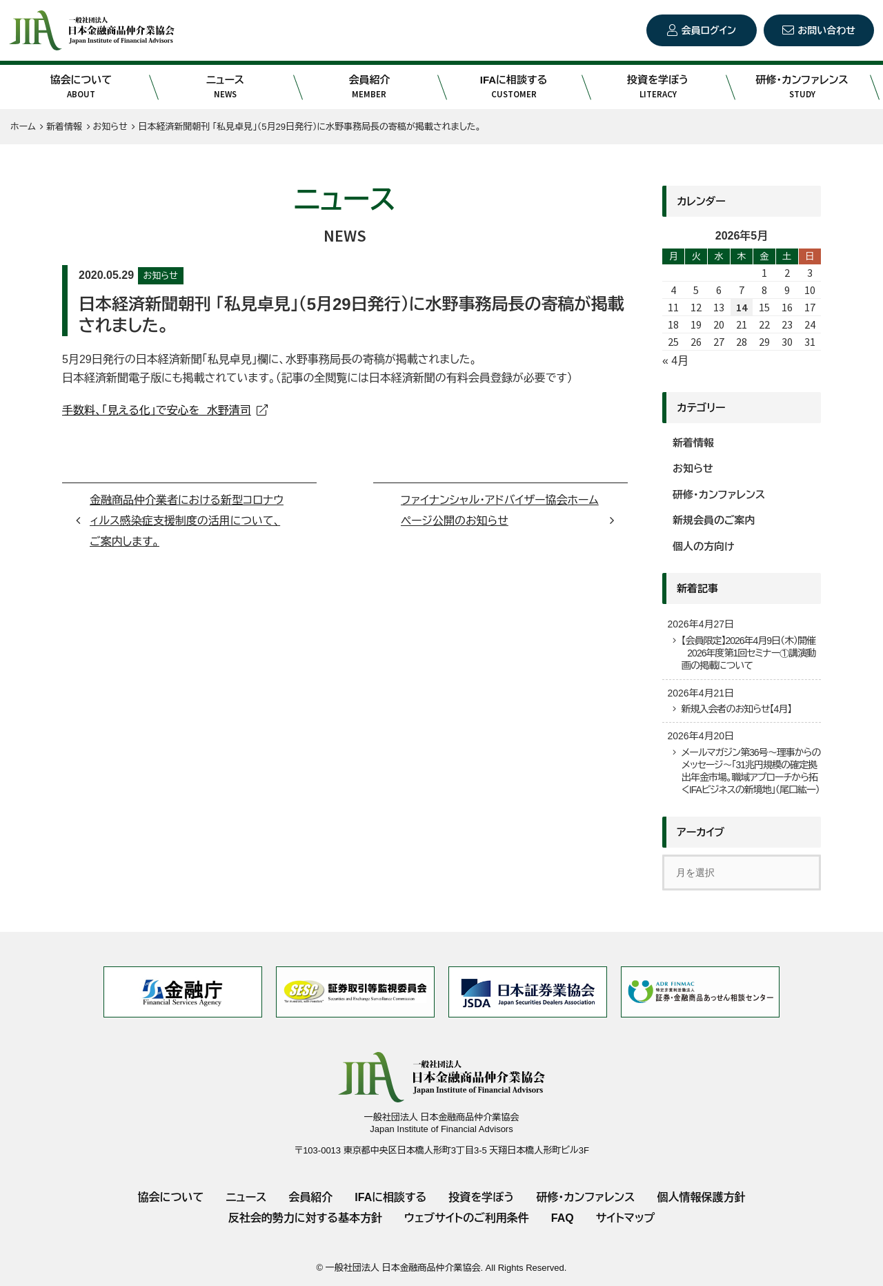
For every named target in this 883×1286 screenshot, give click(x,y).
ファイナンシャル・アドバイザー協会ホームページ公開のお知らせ (500, 510)
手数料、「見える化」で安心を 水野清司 (156, 410)
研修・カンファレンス (802, 87)
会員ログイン (709, 30)
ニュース (225, 87)
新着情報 (693, 443)
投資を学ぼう (658, 87)
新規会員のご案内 (714, 520)
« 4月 (675, 361)
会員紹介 (369, 87)
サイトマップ (625, 1218)
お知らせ (160, 276)
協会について (81, 87)
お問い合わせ (826, 30)
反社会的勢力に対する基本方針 (305, 1218)
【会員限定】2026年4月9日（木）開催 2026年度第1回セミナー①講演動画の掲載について (748, 653)
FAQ (562, 1218)
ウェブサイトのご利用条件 (466, 1218)
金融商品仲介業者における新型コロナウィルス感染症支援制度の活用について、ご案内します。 (187, 521)
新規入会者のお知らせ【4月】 (736, 708)
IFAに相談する (514, 87)
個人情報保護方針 (701, 1197)
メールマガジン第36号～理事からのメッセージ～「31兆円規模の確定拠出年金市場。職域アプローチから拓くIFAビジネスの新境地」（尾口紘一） (750, 771)
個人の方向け (704, 546)
